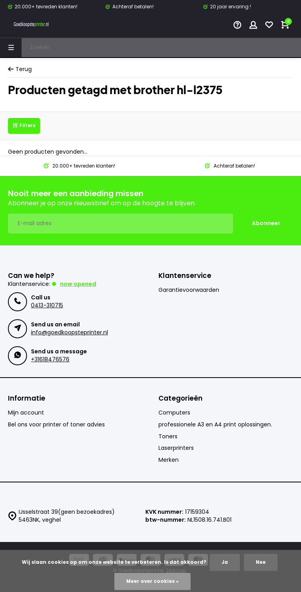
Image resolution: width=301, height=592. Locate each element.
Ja (225, 562)
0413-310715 (47, 305)
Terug (20, 69)
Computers (174, 413)
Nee (261, 562)
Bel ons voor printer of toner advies (56, 424)
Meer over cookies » (152, 581)
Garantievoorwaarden (188, 290)
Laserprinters (176, 448)
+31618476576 (50, 359)
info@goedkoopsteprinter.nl (69, 332)
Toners (168, 436)
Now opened (78, 284)
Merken (168, 460)
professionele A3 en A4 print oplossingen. (215, 424)
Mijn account (26, 413)
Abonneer (266, 223)
